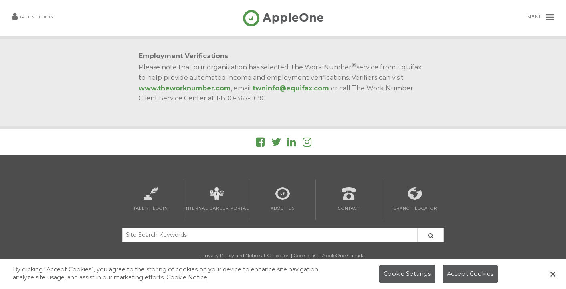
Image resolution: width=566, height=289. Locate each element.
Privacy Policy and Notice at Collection (245, 255)
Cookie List (305, 255)
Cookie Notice (186, 277)
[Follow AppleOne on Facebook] (260, 143)
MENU (540, 17)
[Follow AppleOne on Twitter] (276, 143)
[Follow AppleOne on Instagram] (307, 143)
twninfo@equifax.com (291, 88)
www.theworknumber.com (185, 88)
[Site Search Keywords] (269, 235)
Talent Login (33, 17)
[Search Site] (430, 235)
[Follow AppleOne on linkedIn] (291, 143)
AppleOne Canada (343, 255)
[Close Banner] (552, 274)
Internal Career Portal (216, 199)
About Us (283, 199)
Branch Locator (415, 199)
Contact (349, 199)
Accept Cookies (470, 273)
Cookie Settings (407, 273)
